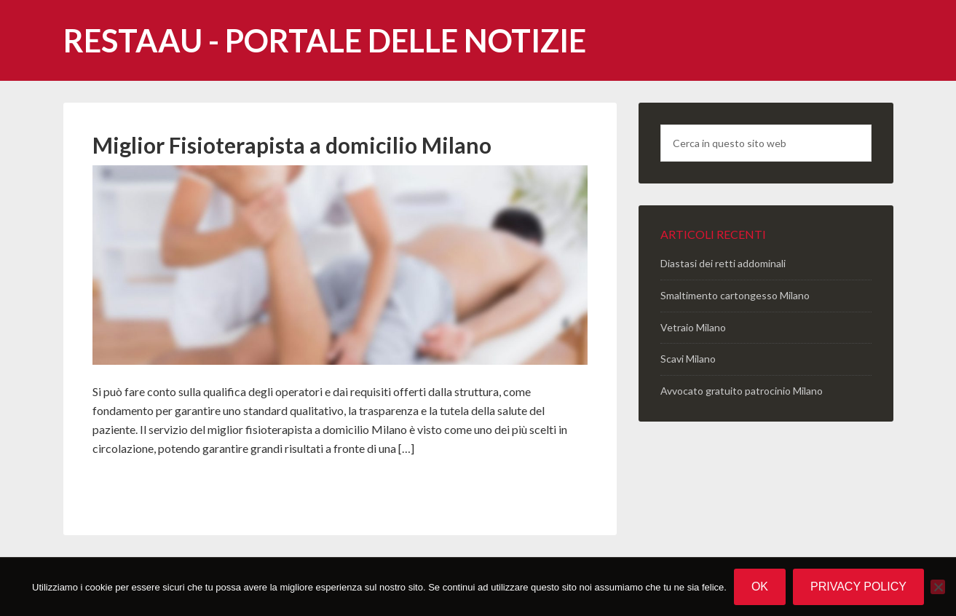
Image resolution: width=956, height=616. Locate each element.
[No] (938, 587)
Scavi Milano (688, 358)
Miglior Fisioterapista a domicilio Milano (291, 145)
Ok (759, 586)
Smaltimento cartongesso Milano (735, 295)
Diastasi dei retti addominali (723, 263)
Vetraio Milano (693, 327)
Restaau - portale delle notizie (324, 40)
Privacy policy (858, 586)
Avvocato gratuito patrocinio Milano (741, 390)
